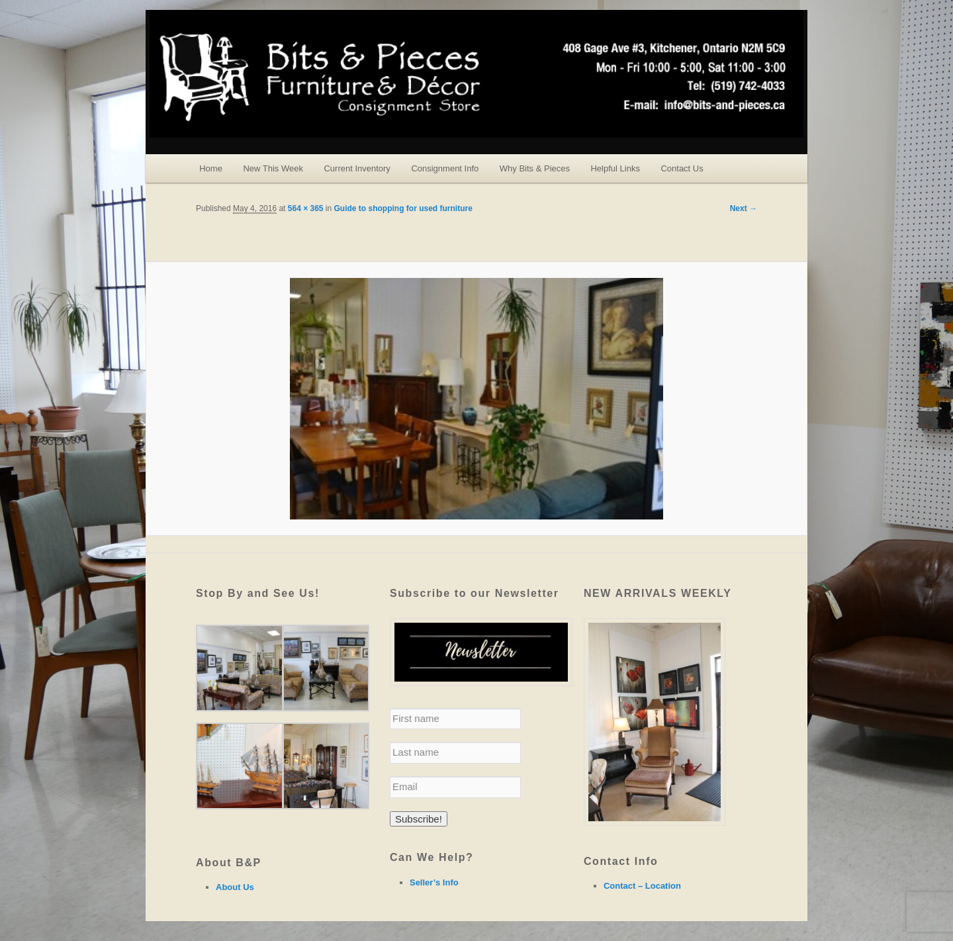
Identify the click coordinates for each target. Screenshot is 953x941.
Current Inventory (357, 168)
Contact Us (681, 168)
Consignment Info (444, 168)
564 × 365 (306, 208)
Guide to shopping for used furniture (403, 208)
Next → (743, 208)
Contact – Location (642, 886)
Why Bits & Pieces (535, 168)
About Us (235, 887)
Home (210, 168)
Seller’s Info (434, 882)
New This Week (273, 168)
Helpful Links (614, 168)
